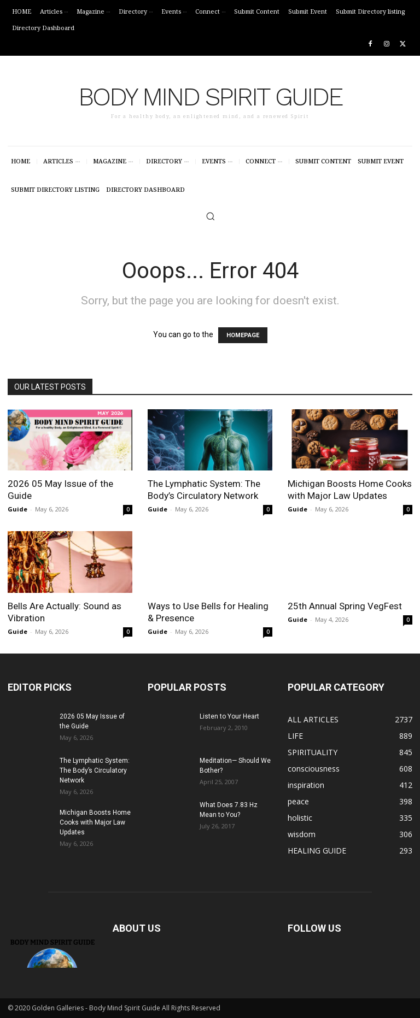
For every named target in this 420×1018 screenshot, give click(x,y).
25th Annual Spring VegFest (345, 606)
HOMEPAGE (242, 335)
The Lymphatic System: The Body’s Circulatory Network (95, 770)
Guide (17, 509)
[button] (210, 216)
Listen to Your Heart (229, 716)
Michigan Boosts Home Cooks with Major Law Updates (95, 822)
